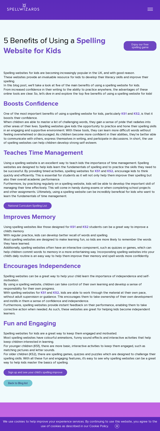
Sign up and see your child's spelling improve (35, 372)
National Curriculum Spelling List (27, 205)
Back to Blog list (18, 383)
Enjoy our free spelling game (140, 46)
